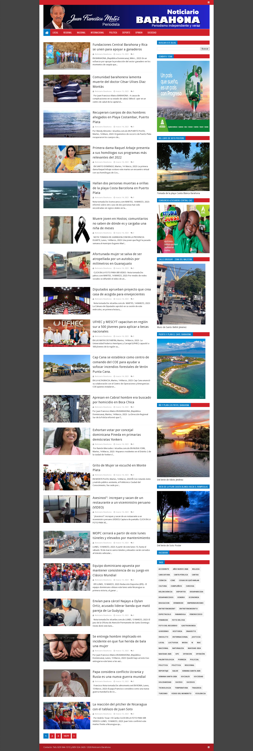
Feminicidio (196, 614)
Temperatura (181, 688)
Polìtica (176, 665)
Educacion (164, 603)
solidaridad (165, 682)
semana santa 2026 (168, 677)
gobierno (164, 631)
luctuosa (173, 643)
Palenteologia (166, 660)
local (161, 643)
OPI (177, 654)
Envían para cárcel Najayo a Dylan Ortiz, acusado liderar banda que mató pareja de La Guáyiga (121, 606)
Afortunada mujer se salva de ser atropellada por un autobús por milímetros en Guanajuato (117, 258)
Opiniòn (200, 654)
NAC (199, 643)
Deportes (181, 592)
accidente (164, 569)
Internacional (97, 32)
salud (175, 671)
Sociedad (151, 32)
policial (194, 660)
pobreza (182, 660)
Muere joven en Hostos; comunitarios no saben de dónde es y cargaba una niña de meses (120, 223)
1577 (66, 736)
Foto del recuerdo (168, 626)
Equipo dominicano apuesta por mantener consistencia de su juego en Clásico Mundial (121, 570)
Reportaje (163, 671)
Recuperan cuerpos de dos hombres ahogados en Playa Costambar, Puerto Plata (121, 117)
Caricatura (164, 575)
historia (177, 631)
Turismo (163, 694)
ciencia (162, 580)
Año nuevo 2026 (180, 569)
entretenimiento (188, 609)
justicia (196, 637)
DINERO (181, 597)
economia (194, 597)
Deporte (126, 32)
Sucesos (191, 682)
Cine (172, 580)
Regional (67, 32)
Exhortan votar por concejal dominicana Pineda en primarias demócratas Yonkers (117, 434)
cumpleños (176, 586)
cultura (163, 586)
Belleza (195, 569)
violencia (200, 694)
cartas (195, 575)
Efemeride (178, 603)
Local (55, 32)
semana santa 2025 (191, 671)
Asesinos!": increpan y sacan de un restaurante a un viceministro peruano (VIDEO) (121, 502)
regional (189, 665)
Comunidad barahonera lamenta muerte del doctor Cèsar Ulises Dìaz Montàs (119, 82)
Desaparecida (196, 592)
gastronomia (188, 626)
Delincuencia (165, 592)
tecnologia (165, 688)
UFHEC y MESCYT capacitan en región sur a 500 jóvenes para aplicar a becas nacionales (121, 326)
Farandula (180, 614)
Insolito (163, 637)
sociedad (198, 677)
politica (163, 665)
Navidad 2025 (165, 654)
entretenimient (167, 609)
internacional (180, 637)
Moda (184, 643)
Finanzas (163, 620)
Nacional (81, 32)
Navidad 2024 (194, 648)
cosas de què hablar (189, 580)
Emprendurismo (195, 603)
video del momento (181, 694)
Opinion (138, 32)
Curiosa (190, 586)
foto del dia (178, 620)
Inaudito (191, 631)
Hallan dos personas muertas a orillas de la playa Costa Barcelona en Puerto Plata (121, 188)
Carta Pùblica (181, 575)
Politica (113, 32)
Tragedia (196, 688)
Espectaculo (165, 614)
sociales (185, 677)
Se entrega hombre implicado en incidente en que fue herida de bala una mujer (119, 641)
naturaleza (178, 648)
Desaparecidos (166, 597)
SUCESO (178, 682)
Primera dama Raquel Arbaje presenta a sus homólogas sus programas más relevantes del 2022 (121, 152)
